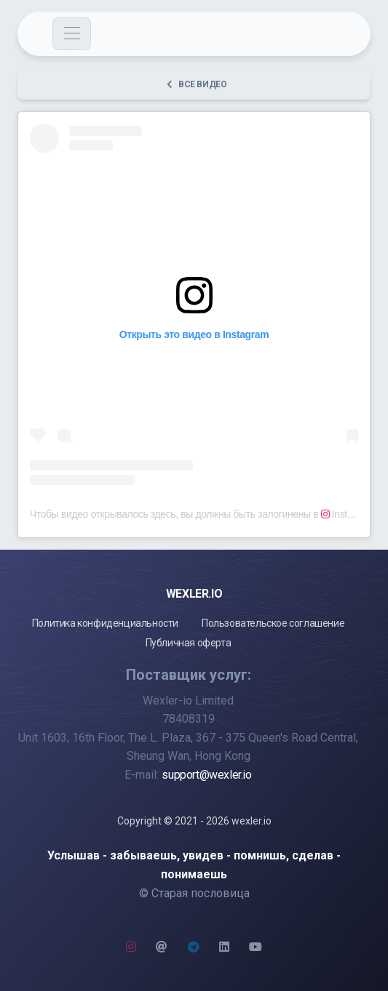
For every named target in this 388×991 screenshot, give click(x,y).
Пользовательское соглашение (273, 623)
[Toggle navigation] (71, 33)
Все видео (196, 84)
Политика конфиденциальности (105, 623)
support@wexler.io (206, 775)
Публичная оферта (188, 643)
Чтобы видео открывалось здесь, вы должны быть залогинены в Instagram (202, 514)
